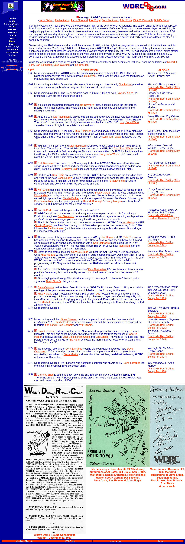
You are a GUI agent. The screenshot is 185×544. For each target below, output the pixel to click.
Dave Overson (61, 65)
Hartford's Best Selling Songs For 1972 (161, 255)
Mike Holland (48, 254)
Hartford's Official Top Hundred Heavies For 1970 (163, 217)
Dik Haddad (41, 195)
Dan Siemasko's (97, 269)
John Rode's (65, 178)
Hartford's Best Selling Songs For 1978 (161, 370)
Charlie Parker (71, 198)
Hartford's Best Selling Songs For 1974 (161, 315)
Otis (98, 293)
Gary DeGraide (79, 252)
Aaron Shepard (79, 20)
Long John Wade (129, 122)
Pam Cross (83, 336)
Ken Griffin (58, 175)
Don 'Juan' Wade (123, 148)
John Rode (126, 20)
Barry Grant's (53, 281)
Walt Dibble (85, 325)
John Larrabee (74, 348)
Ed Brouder (81, 65)
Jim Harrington (56, 228)
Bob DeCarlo (161, 20)
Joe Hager (128, 222)
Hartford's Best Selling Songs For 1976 (161, 338)
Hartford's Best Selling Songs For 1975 (161, 326)
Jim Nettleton (62, 20)
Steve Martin (71, 354)
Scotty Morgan (103, 192)
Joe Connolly (66, 325)
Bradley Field (69, 169)
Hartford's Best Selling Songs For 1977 (161, 355)
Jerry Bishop (46, 20)
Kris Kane (73, 339)
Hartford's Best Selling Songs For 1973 (161, 297)
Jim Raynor (90, 76)
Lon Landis (51, 325)
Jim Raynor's (86, 105)
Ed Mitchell (44, 302)
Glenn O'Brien (45, 374)
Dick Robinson (110, 20)
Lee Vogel (95, 20)
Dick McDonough (143, 20)
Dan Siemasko (44, 65)
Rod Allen (124, 245)
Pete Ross (129, 237)
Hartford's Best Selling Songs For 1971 (161, 244)
